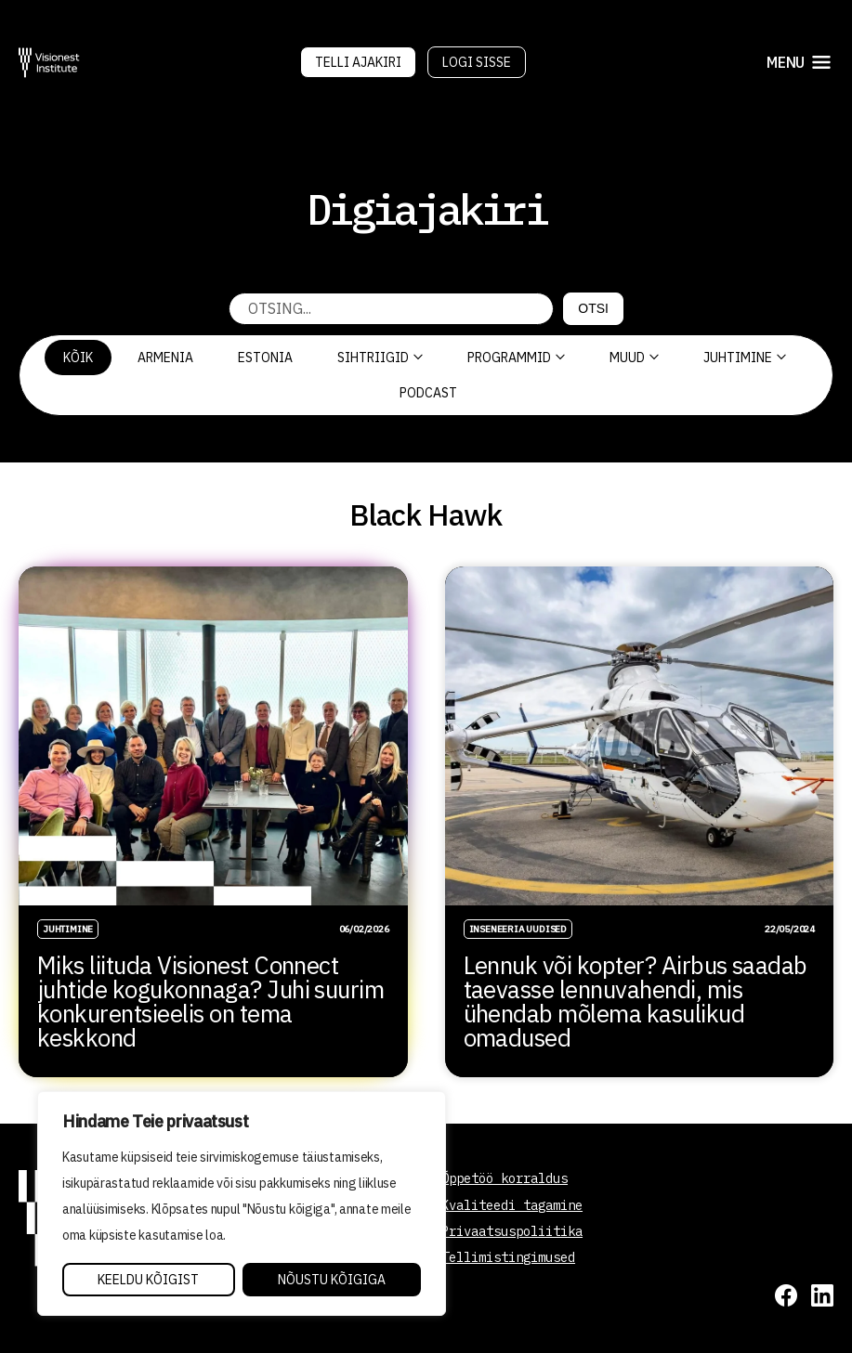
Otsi (593, 308)
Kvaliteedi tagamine (512, 1205)
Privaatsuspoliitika (512, 1231)
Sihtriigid (380, 357)
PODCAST (428, 392)
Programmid (516, 357)
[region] (241, 1203)
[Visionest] (49, 62)
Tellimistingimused (508, 1257)
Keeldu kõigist (148, 1279)
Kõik (78, 357)
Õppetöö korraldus (504, 1178)
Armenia (165, 357)
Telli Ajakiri (358, 62)
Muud (634, 357)
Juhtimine (744, 357)
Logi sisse (476, 62)
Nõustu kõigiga (332, 1279)
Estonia (265, 357)
